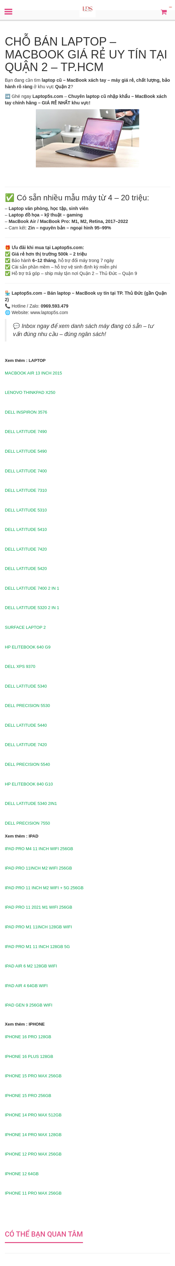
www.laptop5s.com (49, 312)
